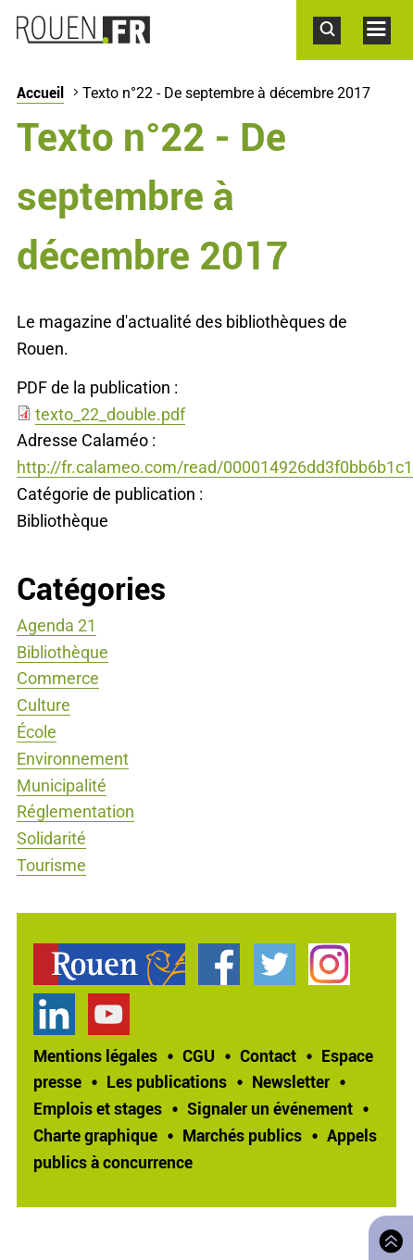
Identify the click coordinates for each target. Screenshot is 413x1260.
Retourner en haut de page (387, 1235)
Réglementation (75, 811)
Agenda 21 (56, 625)
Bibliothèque (62, 652)
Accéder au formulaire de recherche (338, 53)
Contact (268, 1055)
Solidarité (51, 838)
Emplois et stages (97, 1108)
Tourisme (51, 865)
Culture (43, 705)
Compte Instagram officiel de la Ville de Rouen (329, 964)
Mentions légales (95, 1055)
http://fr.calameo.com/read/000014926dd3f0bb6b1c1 (215, 467)
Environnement (73, 758)
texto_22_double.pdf (110, 414)
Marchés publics (242, 1135)
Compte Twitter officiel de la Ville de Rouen (274, 964)
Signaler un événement (270, 1108)
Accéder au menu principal (388, 53)
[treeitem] (115, 964)
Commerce (58, 678)
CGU (198, 1055)
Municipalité (61, 785)
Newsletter (291, 1081)
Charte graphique (95, 1135)
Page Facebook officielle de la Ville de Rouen (219, 964)
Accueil (40, 92)
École (36, 732)
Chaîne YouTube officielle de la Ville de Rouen (109, 1014)
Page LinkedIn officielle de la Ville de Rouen (54, 1014)
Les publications (166, 1081)
